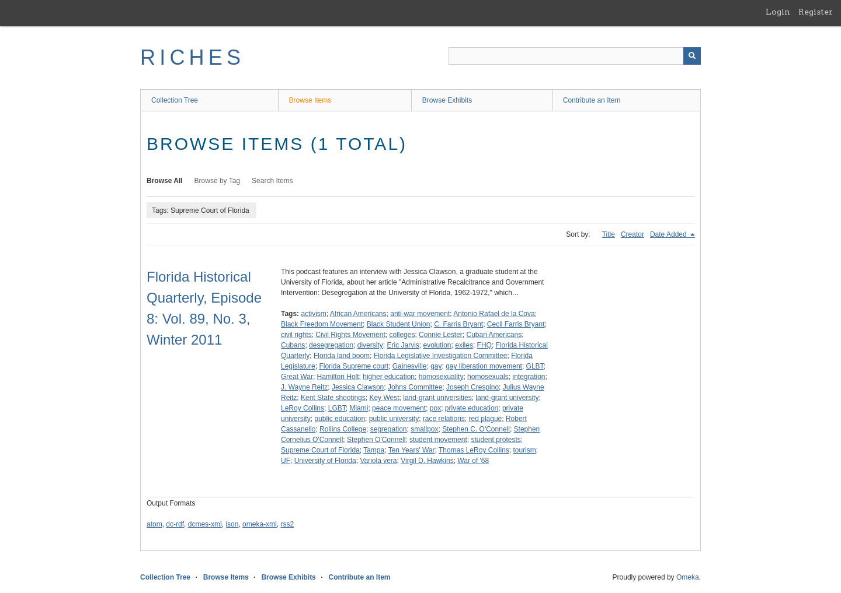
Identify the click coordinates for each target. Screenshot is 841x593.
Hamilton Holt (338, 377)
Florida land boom (342, 356)
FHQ (484, 345)
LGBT (337, 408)
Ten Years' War (411, 450)
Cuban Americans (494, 335)
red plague (485, 419)
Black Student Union (398, 324)
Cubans (293, 345)
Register (815, 11)
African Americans (358, 314)
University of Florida (325, 461)
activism (313, 314)
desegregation (331, 345)
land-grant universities (437, 398)
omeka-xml (259, 524)
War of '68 (473, 461)
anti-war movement (420, 314)
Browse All (165, 181)
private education (471, 408)
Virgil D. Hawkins (427, 461)
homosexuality (441, 377)
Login (778, 11)
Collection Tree (174, 100)
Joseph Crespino (472, 387)
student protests (495, 440)
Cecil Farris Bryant (516, 324)
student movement (438, 440)
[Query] (575, 56)
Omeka (687, 577)
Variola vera (378, 461)
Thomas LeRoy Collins (474, 450)
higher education (389, 377)
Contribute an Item (592, 100)
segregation (388, 429)
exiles (464, 345)
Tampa (373, 450)
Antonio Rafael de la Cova (493, 314)
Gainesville (409, 366)
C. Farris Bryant (458, 324)
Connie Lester (441, 335)
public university (394, 419)
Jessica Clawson (358, 387)
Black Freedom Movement (322, 324)
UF (285, 461)
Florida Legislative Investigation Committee (441, 356)
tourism (524, 450)
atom (154, 524)
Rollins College (342, 429)
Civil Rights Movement (350, 335)
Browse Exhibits (447, 100)
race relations (444, 419)
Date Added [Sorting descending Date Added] (669, 234)
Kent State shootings (333, 398)
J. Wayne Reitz (304, 387)
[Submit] (692, 56)
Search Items (272, 181)
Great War (297, 377)
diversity (370, 345)
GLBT (535, 366)
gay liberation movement (484, 366)
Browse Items (310, 100)
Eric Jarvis (403, 345)
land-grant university (506, 398)
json (231, 524)
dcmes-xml (205, 524)
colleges (402, 335)
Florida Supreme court (353, 366)
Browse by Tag (217, 181)
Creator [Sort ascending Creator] (632, 234)
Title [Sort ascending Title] (608, 234)
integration (528, 377)
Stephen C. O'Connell (476, 429)
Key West (384, 398)
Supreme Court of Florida (320, 450)
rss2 (287, 524)
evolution (437, 345)
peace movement (399, 408)
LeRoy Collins (302, 408)
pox (435, 408)
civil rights (296, 335)
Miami (358, 408)
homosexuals (488, 377)
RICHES (192, 57)
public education (339, 419)
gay (436, 366)
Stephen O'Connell (376, 440)
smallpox (424, 429)
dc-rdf (175, 524)
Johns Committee (415, 387)
